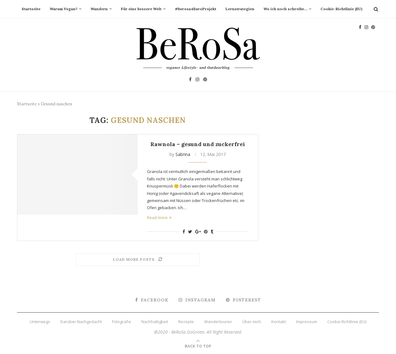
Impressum (306, 321)
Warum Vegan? (63, 8)
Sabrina (182, 154)
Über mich (251, 321)
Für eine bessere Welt (141, 8)
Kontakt (278, 321)
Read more (159, 217)
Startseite (31, 8)
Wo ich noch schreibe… (285, 8)
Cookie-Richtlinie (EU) (341, 8)
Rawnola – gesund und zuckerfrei (197, 144)
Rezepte (186, 321)
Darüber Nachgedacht (81, 321)
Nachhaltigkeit (154, 321)
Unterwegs (40, 321)
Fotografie (121, 321)
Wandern (99, 8)
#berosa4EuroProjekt (195, 8)
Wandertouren (218, 321)
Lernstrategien (240, 8)
